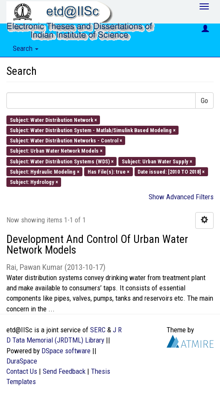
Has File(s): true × (108, 171)
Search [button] (25, 48)
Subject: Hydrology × (34, 182)
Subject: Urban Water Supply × (157, 161)
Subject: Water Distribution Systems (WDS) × (62, 161)
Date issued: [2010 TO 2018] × (171, 171)
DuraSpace (21, 361)
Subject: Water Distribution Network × (53, 119)
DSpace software (66, 350)
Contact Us (21, 371)
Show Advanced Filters (181, 196)
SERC (98, 329)
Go (204, 100)
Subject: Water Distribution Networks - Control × (66, 140)
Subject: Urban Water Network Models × (56, 151)
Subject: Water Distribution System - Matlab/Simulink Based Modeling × (93, 130)
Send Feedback (64, 371)
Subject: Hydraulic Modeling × (44, 171)
